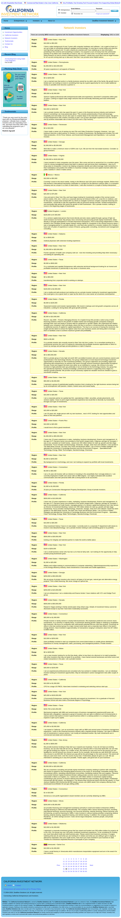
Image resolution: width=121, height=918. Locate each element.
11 (64, 861)
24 (71, 864)
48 (81, 869)
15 (74, 861)
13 (69, 861)
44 (71, 869)
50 (86, 869)
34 (71, 866)
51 (64, 871)
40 (86, 866)
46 (76, 869)
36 (76, 866)
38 (81, 866)
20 (86, 861)
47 (79, 869)
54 (71, 871)
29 (83, 864)
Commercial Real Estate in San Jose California (49, 3)
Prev (58, 865)
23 (69, 864)
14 (71, 861)
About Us (51, 21)
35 (74, 866)
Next (91, 865)
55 (74, 871)
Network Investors (11, 38)
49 (83, 869)
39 (83, 866)
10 (86, 859)
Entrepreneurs (19, 21)
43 (69, 869)
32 (66, 866)
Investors (36, 21)
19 (83, 861)
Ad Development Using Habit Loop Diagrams (15, 59)
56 (76, 871)
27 (79, 864)
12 (66, 861)
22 (66, 864)
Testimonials (9, 41)
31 (64, 866)
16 (76, 861)
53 (69, 871)
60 (86, 871)
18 (81, 861)
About (25, 889)
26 (76, 864)
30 (86, 864)
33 (69, 866)
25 (74, 864)
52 (66, 871)
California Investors (11, 35)
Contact (18, 885)
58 (81, 871)
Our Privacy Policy (34, 889)
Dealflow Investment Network (103, 21)
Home (6, 21)
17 (79, 861)
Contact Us (9, 44)
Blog (6, 47)
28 (81, 864)
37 (79, 866)
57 (79, 871)
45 (74, 869)
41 (64, 869)
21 (64, 864)
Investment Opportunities (13, 32)
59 (83, 871)
